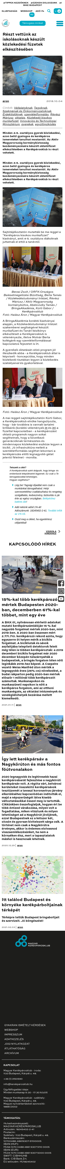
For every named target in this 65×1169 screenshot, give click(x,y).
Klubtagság (9, 11)
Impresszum (13, 1034)
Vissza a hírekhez (50, 532)
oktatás (20, 118)
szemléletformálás (36, 114)
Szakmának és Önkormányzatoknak (27, 111)
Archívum (11, 1053)
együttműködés (45, 124)
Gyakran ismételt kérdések (25, 1025)
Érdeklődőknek (13, 114)
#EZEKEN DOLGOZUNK (44, 3)
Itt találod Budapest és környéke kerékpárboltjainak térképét (32, 905)
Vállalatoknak (23, 108)
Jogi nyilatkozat (17, 1044)
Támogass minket (32, 23)
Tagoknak (40, 108)
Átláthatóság (14, 1048)
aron (6, 101)
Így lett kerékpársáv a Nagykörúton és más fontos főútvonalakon (31, 764)
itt (46, 428)
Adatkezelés (14, 1039)
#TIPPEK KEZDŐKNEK (15, 3)
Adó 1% (40, 11)
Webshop (26, 11)
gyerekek (27, 124)
